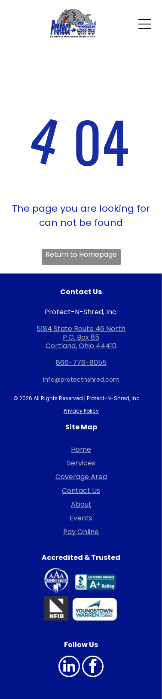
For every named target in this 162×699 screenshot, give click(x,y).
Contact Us (81, 490)
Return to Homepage (81, 254)
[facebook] (93, 667)
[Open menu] (144, 24)
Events (81, 518)
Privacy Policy (81, 410)
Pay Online (81, 532)
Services (81, 463)
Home (81, 449)
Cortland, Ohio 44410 (81, 346)
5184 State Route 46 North (81, 329)
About (81, 504)
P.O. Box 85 (81, 337)
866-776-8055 (81, 363)
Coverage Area (81, 477)
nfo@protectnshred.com (81, 379)
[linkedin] (69, 667)
